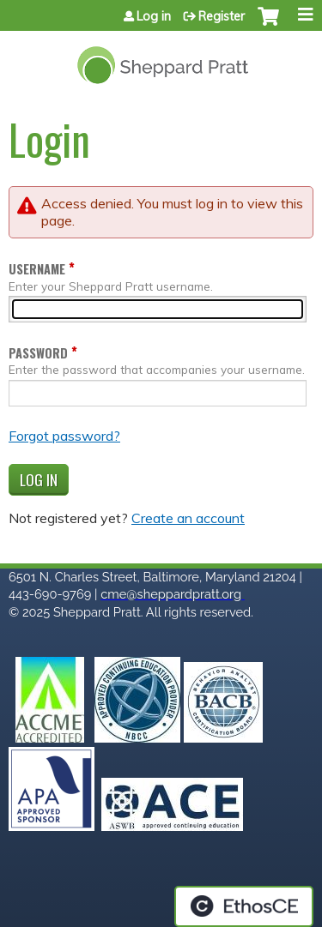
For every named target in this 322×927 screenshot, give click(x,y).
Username (37, 269)
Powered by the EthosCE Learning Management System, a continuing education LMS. (243, 906)
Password (38, 353)
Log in (154, 16)
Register (221, 16)
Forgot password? (64, 435)
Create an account (188, 518)
